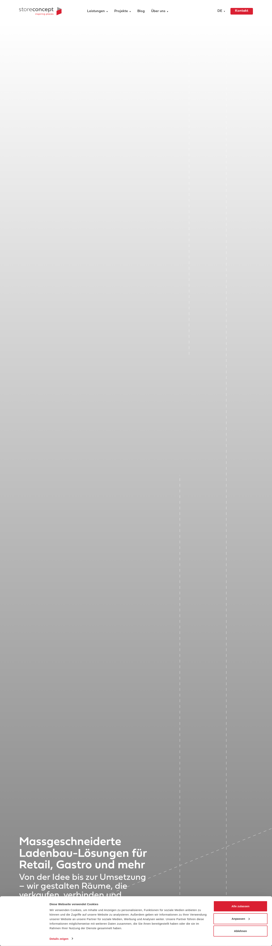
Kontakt (241, 11)
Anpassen (241, 918)
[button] (220, 11)
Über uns (158, 11)
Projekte (121, 11)
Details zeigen (58, 938)
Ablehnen (240, 931)
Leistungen (96, 11)
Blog (141, 11)
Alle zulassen (240, 906)
